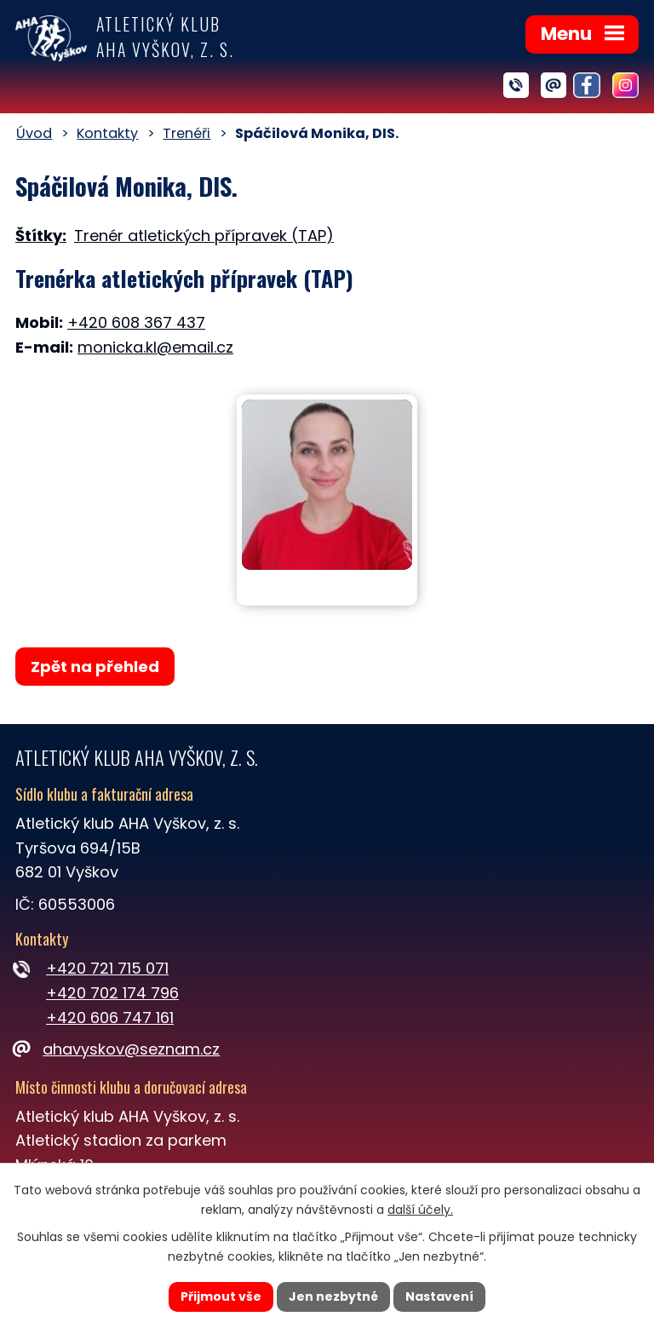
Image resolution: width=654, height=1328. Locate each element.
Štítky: (40, 235)
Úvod (34, 133)
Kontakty (107, 133)
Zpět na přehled (95, 666)
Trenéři (186, 133)
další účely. (420, 1209)
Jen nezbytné (333, 1296)
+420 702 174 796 (112, 992)
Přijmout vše (221, 1296)
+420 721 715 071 (107, 968)
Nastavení (439, 1296)
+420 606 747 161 (110, 1017)
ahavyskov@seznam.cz (117, 1049)
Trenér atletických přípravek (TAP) (204, 235)
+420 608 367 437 (136, 322)
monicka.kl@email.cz (155, 347)
